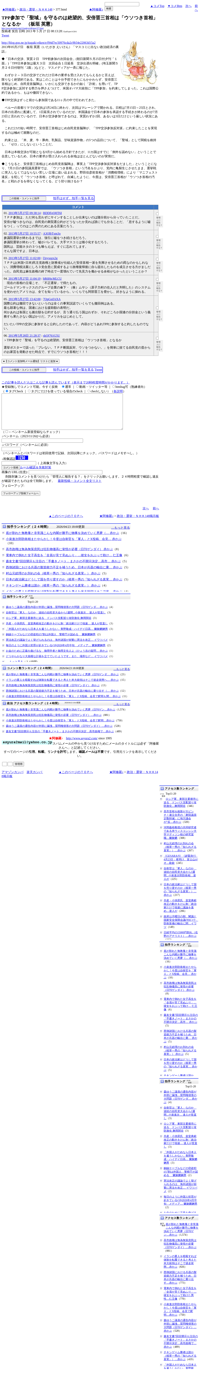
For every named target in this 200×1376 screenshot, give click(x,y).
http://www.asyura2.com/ (82, 745)
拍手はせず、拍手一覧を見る (73, 198)
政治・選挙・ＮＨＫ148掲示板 (138, 523)
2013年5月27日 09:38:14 (24, 213)
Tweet (5, 35)
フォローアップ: (13, 492)
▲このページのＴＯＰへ (66, 523)
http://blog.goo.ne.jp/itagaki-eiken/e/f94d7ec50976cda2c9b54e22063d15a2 (49, 42)
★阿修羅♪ (9, 9)
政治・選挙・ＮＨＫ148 (36, 9)
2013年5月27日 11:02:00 (24, 258)
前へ (156, 515)
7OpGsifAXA (52, 299)
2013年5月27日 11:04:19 (24, 278)
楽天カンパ (35, 779)
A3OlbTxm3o (52, 233)
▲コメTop (157, 6)
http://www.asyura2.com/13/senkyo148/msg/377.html (23, 28)
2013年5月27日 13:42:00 (24, 299)
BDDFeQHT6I (52, 213)
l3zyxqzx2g (50, 258)
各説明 (118, 391)
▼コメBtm (175, 6)
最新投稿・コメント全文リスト (80, 488)
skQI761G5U (51, 335)
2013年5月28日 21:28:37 (24, 335)
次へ (188, 6)
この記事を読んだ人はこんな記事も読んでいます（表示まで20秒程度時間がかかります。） (66, 382)
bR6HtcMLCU (52, 278)
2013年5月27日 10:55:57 (24, 233)
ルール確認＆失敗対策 (35, 474)
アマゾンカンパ (12, 779)
